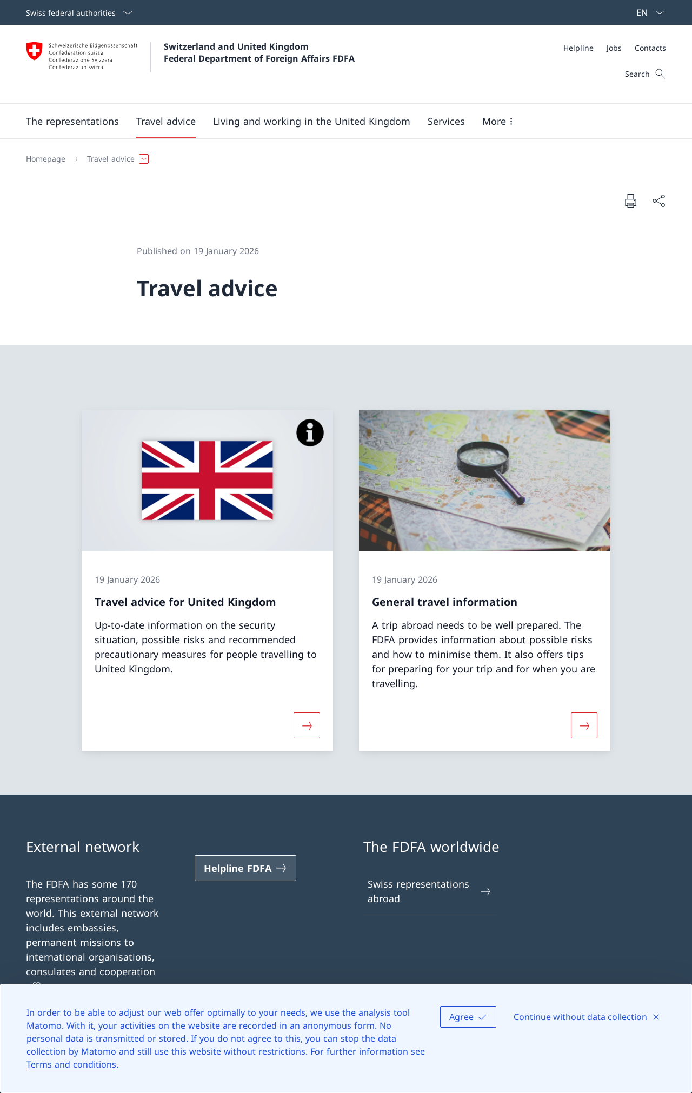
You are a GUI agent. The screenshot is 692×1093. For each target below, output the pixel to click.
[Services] (446, 121)
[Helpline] (578, 48)
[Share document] (658, 201)
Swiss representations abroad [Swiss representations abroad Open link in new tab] (430, 891)
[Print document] (630, 201)
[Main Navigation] (337, 121)
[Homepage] (45, 158)
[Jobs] (614, 48)
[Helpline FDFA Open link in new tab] (245, 868)
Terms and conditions (71, 1064)
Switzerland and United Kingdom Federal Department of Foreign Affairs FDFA (259, 52)
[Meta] (615, 48)
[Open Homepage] (190, 64)
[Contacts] (650, 48)
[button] (72, 121)
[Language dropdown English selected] (646, 12)
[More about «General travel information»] (584, 725)
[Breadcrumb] (341, 158)
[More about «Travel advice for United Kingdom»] (306, 725)
